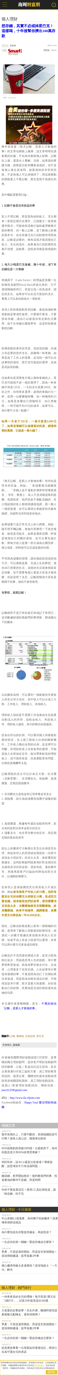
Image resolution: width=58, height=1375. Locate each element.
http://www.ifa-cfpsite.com (25, 1097)
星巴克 (40, 1036)
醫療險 (20, 1036)
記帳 (12, 1036)
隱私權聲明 (39, 1365)
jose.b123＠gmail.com (14, 1090)
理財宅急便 (15, 52)
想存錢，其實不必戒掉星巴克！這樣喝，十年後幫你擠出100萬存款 (28, 31)
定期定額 (30, 1036)
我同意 (51, 1372)
